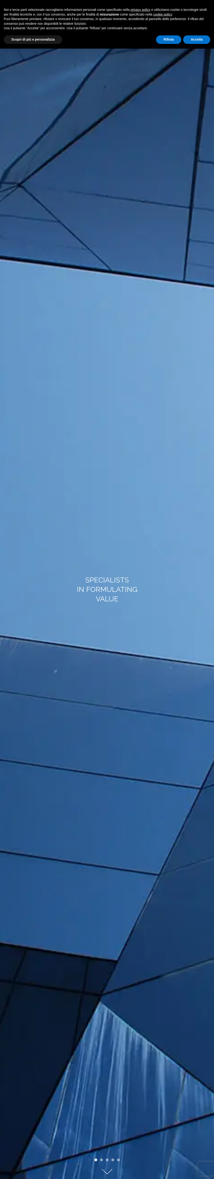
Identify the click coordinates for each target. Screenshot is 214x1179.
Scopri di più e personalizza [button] (33, 39)
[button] (95, 1159)
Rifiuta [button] (169, 39)
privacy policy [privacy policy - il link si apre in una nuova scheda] (140, 10)
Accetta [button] (197, 39)
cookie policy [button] (162, 14)
